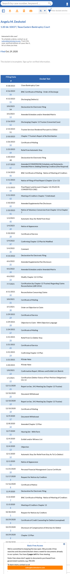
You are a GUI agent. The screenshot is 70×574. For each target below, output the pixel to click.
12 (11, 457)
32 (11, 295)
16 (11, 427)
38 (11, 237)
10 (11, 472)
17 (11, 419)
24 (11, 355)
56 (11, 94)
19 (11, 404)
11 (11, 465)
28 (11, 325)
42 (11, 206)
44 (11, 191)
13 (11, 450)
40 (11, 221)
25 (11, 348)
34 (11, 272)
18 (11, 412)
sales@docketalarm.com (11, 41)
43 (11, 199)
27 (11, 333)
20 (11, 397)
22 (11, 381)
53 (11, 117)
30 (11, 310)
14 (11, 442)
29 (11, 318)
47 (11, 168)
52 (11, 125)
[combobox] (49, 10)
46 (11, 176)
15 (11, 434)
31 (11, 303)
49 (11, 153)
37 (11, 244)
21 (11, 389)
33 (11, 280)
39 (11, 229)
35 (11, 264)
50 (11, 145)
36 (11, 252)
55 (11, 102)
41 (11, 214)
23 (11, 374)
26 (11, 340)
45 (11, 183)
